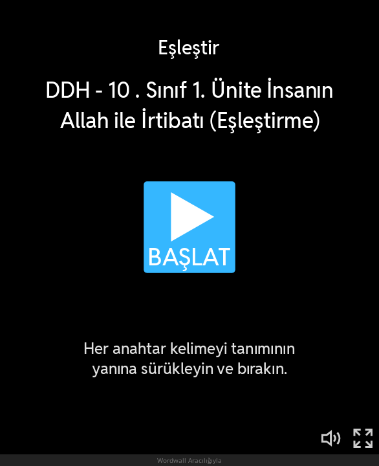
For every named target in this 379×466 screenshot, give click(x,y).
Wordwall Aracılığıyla (189, 460)
